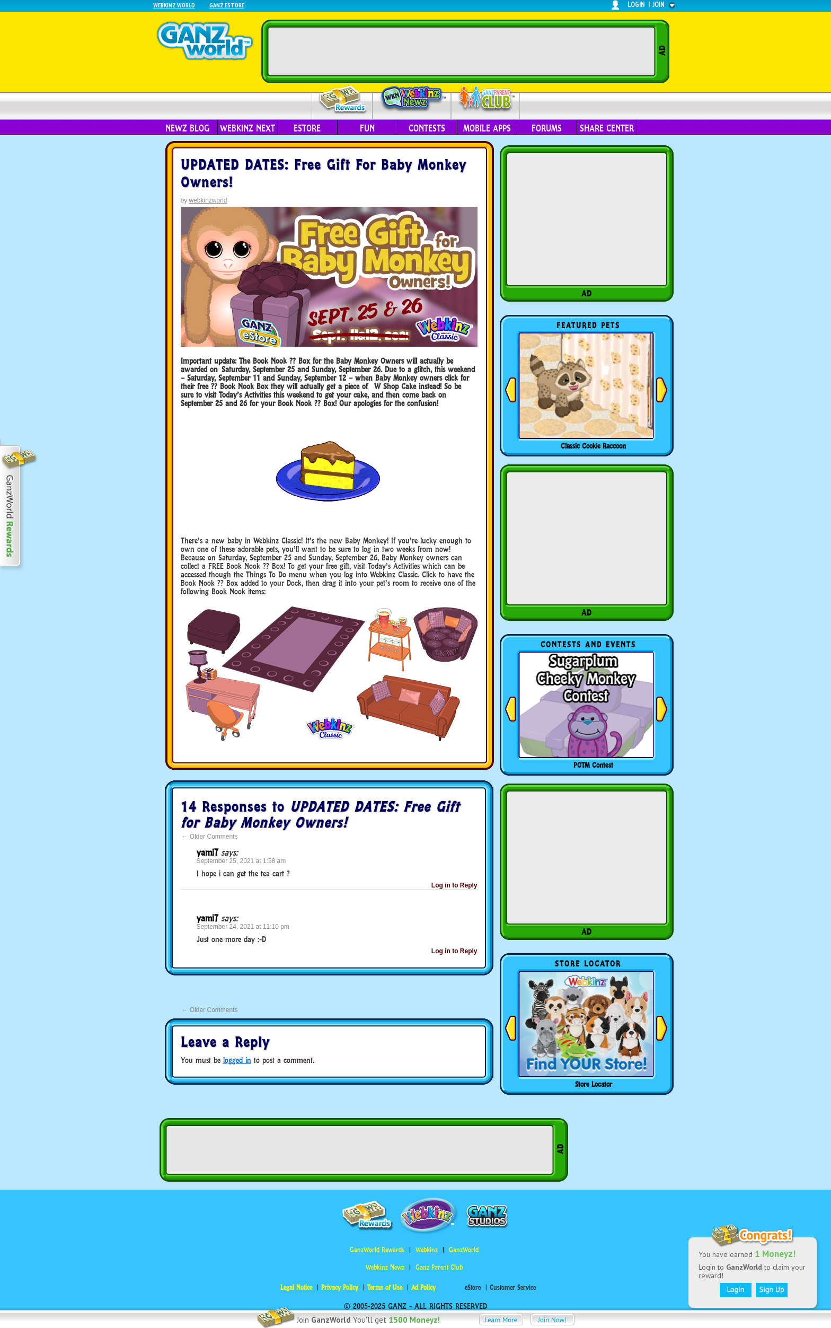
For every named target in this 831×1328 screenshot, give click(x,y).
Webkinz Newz (412, 99)
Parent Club (485, 99)
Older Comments (210, 836)
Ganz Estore (226, 5)
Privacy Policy (339, 1287)
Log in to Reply (454, 885)
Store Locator (593, 1084)
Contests (427, 128)
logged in (237, 1060)
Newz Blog (187, 128)
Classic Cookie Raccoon (593, 446)
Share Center (607, 128)
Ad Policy (423, 1287)
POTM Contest (593, 765)
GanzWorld (464, 1250)
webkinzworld (208, 200)
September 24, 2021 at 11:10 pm (243, 926)
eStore (307, 128)
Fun (367, 128)
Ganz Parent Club (439, 1267)
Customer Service (513, 1287)
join (659, 4)
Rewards (343, 100)
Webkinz (426, 1250)
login (636, 4)
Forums (547, 128)
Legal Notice (296, 1287)
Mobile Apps (487, 128)
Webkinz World (174, 5)
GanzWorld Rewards (377, 1250)
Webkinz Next (247, 128)
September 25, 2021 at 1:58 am (241, 861)
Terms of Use (384, 1287)
